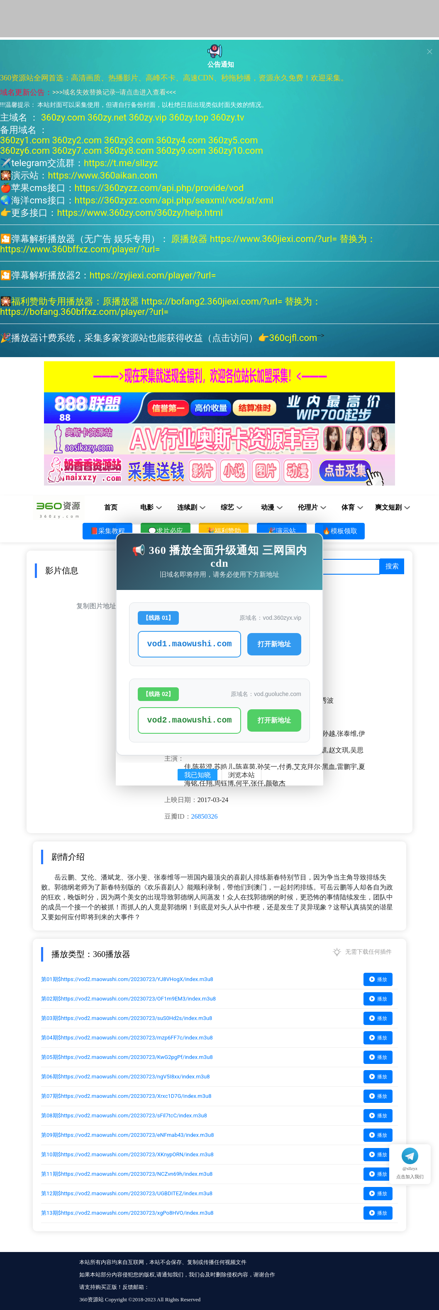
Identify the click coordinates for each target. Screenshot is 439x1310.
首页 (110, 507)
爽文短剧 (388, 507)
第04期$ (127, 1037)
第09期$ (127, 1135)
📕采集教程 (107, 531)
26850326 (204, 816)
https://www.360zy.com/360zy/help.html (140, 213)
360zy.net (107, 117)
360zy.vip (147, 117)
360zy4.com (181, 140)
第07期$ (126, 1096)
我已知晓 (197, 775)
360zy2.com (77, 140)
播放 (378, 979)
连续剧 (187, 507)
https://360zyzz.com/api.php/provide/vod (159, 188)
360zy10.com (235, 150)
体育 (348, 507)
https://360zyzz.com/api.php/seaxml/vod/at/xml (174, 200)
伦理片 (308, 507)
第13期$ (127, 1213)
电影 (147, 507)
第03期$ (126, 1018)
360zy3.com (129, 140)
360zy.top (188, 117)
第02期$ (128, 999)
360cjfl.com (293, 338)
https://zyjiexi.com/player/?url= (153, 275)
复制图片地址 (96, 605)
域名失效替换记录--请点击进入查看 (114, 92)
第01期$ (127, 979)
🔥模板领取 (339, 531)
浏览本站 (241, 775)
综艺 (227, 507)
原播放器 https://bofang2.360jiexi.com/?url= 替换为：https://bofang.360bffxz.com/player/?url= (160, 306)
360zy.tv (227, 117)
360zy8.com (129, 150)
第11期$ (126, 1174)
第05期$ (127, 1057)
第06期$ (125, 1076)
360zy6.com (25, 150)
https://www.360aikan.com (102, 175)
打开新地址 (274, 644)
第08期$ (124, 1115)
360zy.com (63, 117)
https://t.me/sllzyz (121, 163)
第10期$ (127, 1154)
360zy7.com (77, 150)
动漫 (267, 507)
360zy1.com (25, 140)
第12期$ (126, 1193)
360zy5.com (233, 140)
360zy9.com (181, 150)
